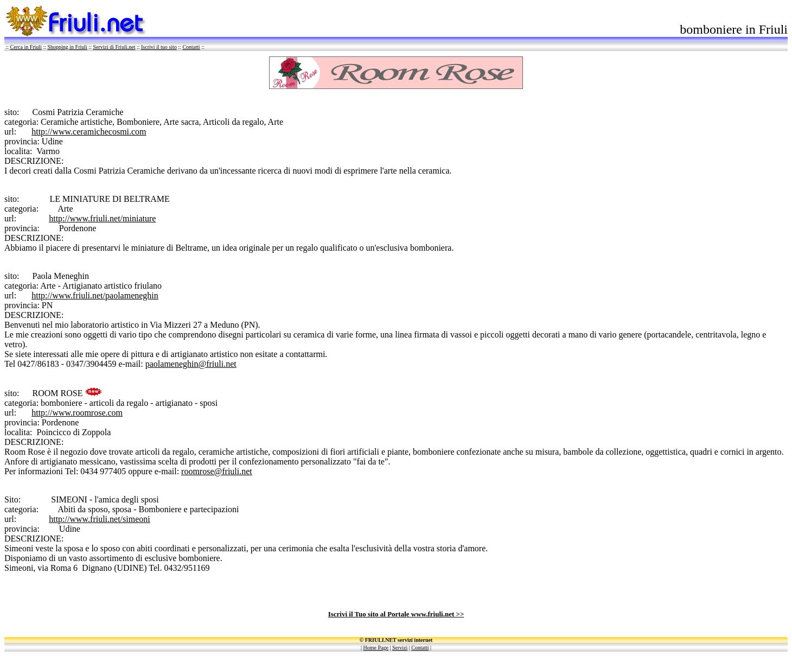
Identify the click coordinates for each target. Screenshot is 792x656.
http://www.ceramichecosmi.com (88, 131)
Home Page (375, 648)
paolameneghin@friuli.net (191, 363)
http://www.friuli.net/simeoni (99, 519)
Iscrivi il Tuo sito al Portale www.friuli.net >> (396, 614)
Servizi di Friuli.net (114, 47)
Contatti (191, 47)
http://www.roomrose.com (77, 412)
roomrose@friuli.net (216, 471)
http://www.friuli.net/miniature (102, 218)
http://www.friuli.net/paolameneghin (94, 295)
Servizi (399, 648)
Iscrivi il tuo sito (159, 47)
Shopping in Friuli (67, 47)
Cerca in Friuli (26, 47)
